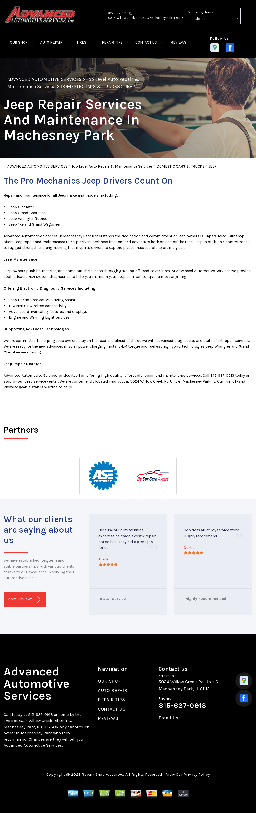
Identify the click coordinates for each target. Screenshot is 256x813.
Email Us (169, 718)
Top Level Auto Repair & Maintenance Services (112, 166)
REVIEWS (178, 42)
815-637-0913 (118, 13)
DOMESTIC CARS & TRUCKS (90, 86)
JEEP (130, 86)
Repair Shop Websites (102, 774)
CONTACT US (146, 42)
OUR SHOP (19, 42)
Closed (200, 19)
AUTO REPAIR (51, 42)
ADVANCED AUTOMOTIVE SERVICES (44, 79)
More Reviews (23, 600)
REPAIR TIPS (112, 42)
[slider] (108, 564)
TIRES (81, 42)
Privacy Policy (197, 774)
